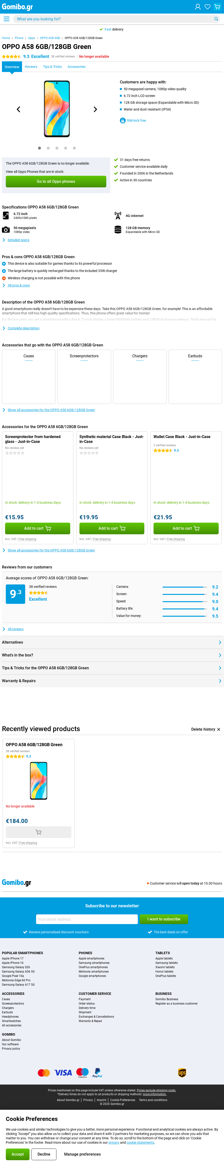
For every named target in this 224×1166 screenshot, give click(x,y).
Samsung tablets (166, 963)
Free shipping (27, 539)
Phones (85, 953)
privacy (113, 1142)
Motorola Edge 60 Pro (16, 980)
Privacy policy (11, 1048)
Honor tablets (164, 971)
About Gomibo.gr (68, 1100)
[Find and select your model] (116, 19)
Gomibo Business (166, 999)
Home (6, 38)
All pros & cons (16, 285)
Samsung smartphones (94, 963)
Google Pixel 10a (13, 976)
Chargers (8, 1008)
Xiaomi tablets (165, 967)
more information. (155, 1094)
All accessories (11, 1025)
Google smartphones (92, 976)
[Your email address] (87, 919)
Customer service (95, 994)
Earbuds (7, 1012)
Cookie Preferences (122, 1100)
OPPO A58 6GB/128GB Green (84, 38)
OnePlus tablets (165, 976)
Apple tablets (164, 958)
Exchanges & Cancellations (96, 1016)
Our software (10, 1044)
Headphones (10, 1016)
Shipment (85, 1012)
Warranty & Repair (90, 1021)
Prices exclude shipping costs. (156, 1090)
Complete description (20, 328)
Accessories (13, 994)
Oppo (31, 38)
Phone (19, 38)
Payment (85, 999)
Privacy (88, 1100)
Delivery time (87, 1008)
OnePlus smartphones (93, 967)
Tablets (162, 953)
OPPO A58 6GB (50, 38)
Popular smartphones (22, 953)
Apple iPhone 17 (12, 958)
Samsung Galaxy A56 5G (18, 971)
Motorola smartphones (94, 971)
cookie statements (140, 1142)
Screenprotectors (13, 1003)
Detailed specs (15, 240)
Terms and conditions (153, 1100)
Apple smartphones (91, 958)
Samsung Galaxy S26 (16, 967)
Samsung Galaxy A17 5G (18, 984)
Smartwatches (11, 1021)
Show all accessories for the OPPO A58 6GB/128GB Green (48, 410)
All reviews (12, 629)
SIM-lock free (133, 120)
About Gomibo (11, 1040)
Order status (87, 1003)
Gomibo (8, 1034)
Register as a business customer (176, 1003)
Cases (6, 999)
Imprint (101, 1100)
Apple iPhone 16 (12, 963)
